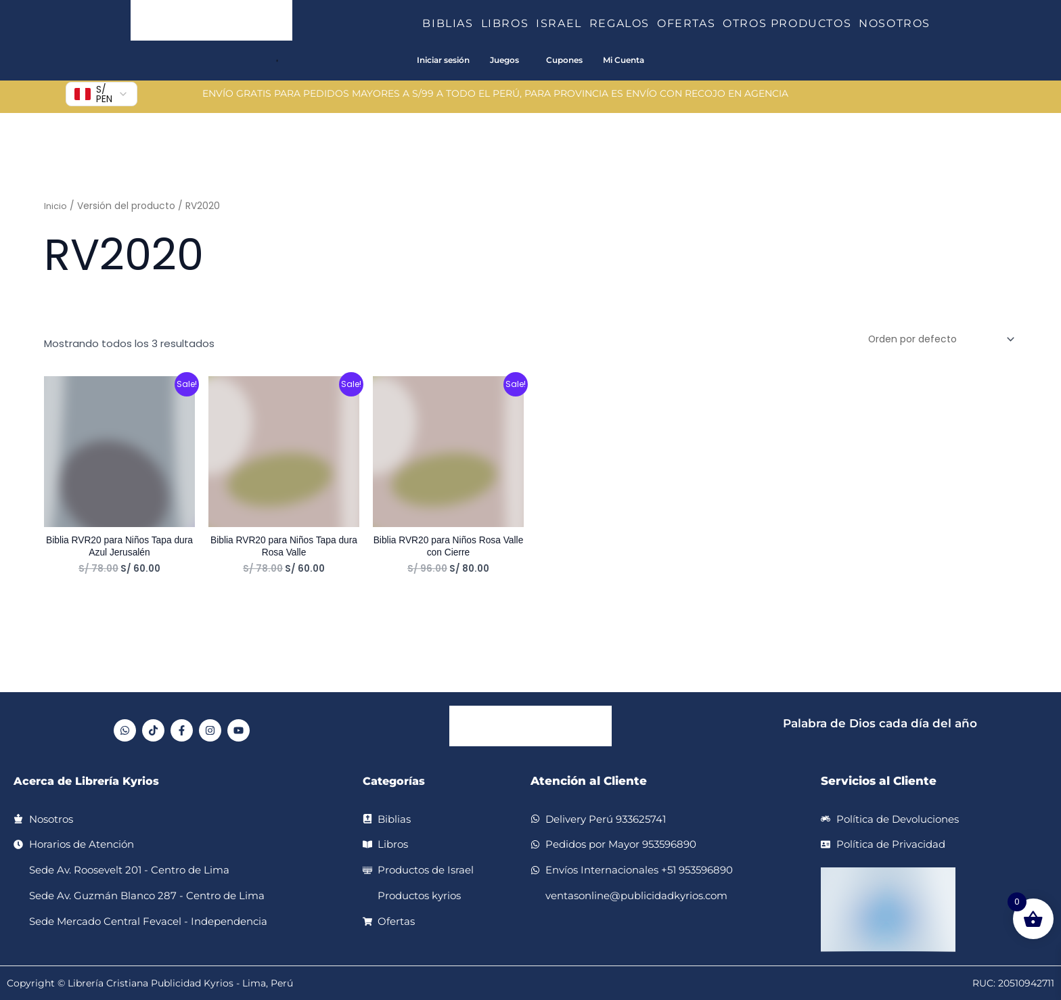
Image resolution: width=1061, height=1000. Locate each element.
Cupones (564, 60)
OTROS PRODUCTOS (791, 23)
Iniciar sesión (443, 60)
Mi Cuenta (623, 60)
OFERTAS (690, 23)
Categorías (396, 781)
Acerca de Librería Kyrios (91, 781)
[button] (479, 24)
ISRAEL (562, 23)
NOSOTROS (894, 23)
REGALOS (623, 23)
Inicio (56, 206)
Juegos (504, 60)
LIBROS (509, 23)
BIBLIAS (451, 23)
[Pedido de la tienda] (934, 340)
